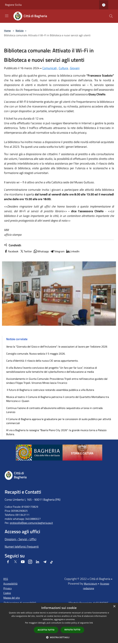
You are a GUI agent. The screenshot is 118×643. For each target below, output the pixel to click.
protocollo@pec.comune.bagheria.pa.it (31, 523)
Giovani (75, 68)
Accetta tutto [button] (46, 629)
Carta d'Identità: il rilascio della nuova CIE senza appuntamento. (42, 361)
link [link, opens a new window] (91, 622)
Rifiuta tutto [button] (72, 629)
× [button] (114, 606)
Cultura (63, 68)
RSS (5, 579)
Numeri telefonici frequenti (22, 546)
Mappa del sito (11, 598)
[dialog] (59, 623)
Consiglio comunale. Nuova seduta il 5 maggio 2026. (35, 354)
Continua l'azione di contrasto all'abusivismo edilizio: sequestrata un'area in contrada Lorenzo (54, 410)
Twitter (26, 251)
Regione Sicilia (13, 5)
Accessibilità (10, 584)
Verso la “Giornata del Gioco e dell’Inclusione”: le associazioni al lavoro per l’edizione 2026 (56, 347)
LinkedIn (73, 251)
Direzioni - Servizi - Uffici (20, 539)
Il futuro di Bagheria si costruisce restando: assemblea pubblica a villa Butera (50, 390)
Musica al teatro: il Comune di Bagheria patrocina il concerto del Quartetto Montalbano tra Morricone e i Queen (57, 399)
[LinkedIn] (37, 562)
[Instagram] (30, 562)
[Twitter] (15, 562)
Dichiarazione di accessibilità (20, 603)
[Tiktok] (51, 562)
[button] (59, 637)
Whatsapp (41, 251)
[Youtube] (22, 562)
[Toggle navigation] (7, 16)
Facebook (11, 251)
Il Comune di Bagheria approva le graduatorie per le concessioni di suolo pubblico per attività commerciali (58, 421)
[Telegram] (45, 562)
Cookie (7, 593)
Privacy (7, 588)
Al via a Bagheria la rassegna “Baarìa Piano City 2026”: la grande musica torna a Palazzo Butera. (56, 432)
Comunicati (49, 68)
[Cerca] (111, 16)
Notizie (20, 31)
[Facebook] (8, 562)
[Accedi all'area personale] (103, 5)
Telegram (57, 251)
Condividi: (12, 245)
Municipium (90, 584)
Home (7, 31)
